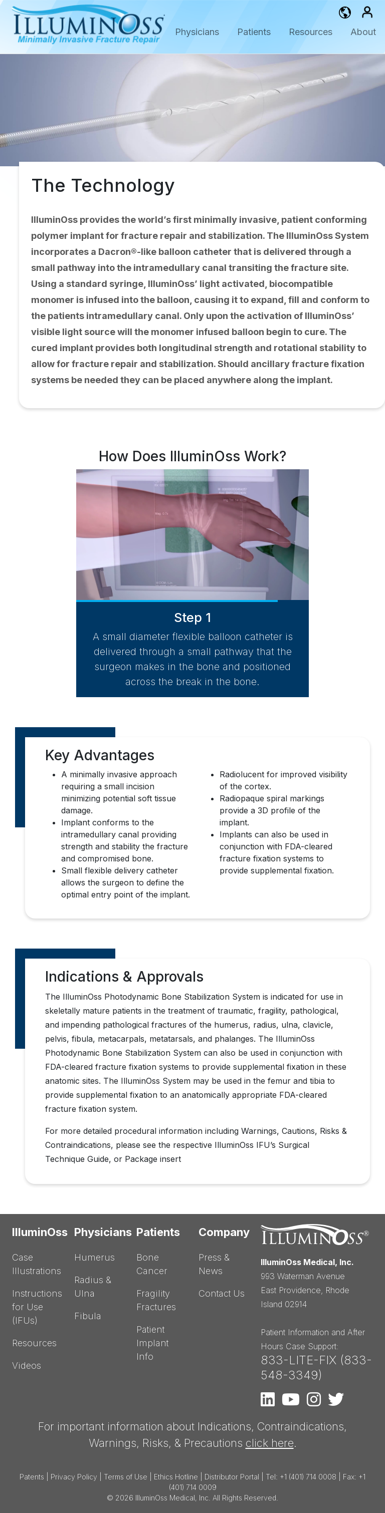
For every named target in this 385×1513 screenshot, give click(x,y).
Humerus (94, 1257)
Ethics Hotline (176, 1476)
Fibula (87, 1316)
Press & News (214, 1264)
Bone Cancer (151, 1264)
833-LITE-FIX (298, 1360)
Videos (26, 1365)
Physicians (197, 32)
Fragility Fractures (156, 1300)
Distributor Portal (232, 1476)
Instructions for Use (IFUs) (37, 1307)
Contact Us (222, 1293)
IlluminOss (37, 1232)
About (363, 32)
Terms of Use (125, 1476)
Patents (32, 1476)
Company (224, 1232)
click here (270, 1442)
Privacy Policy (74, 1476)
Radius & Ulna (92, 1287)
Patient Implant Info (152, 1343)
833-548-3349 (316, 1367)
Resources (310, 32)
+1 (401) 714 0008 (308, 1476)
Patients (254, 32)
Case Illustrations (36, 1264)
